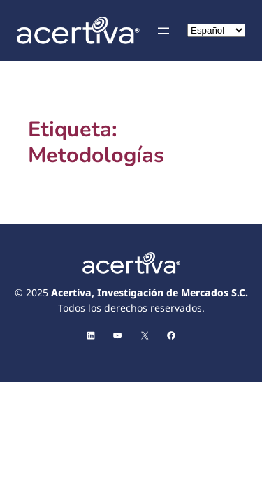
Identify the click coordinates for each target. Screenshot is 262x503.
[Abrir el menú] (163, 30)
